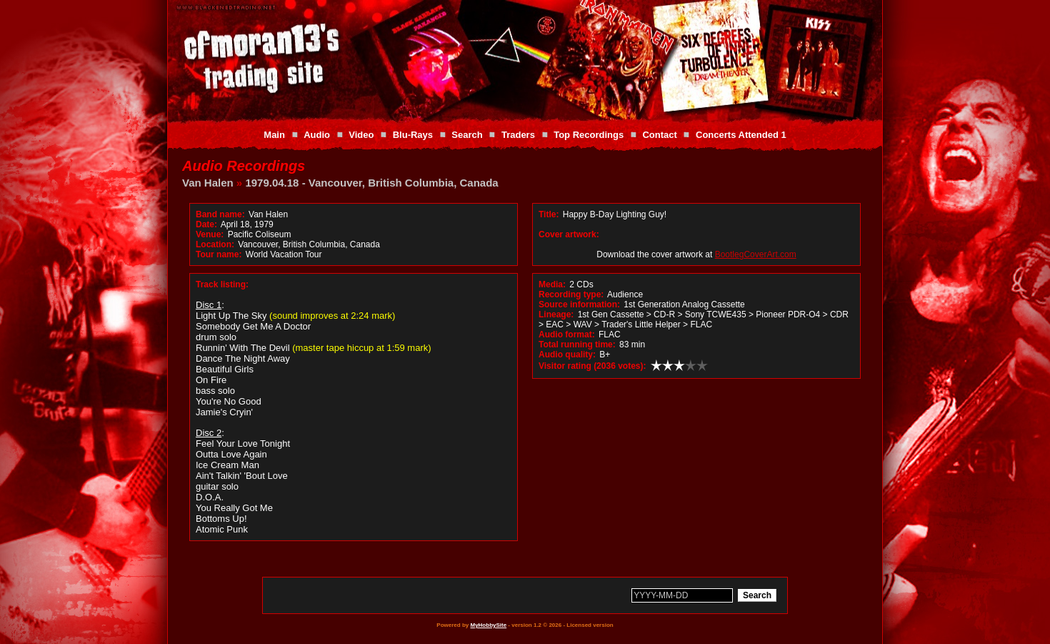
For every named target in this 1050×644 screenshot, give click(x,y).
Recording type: (571, 294)
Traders (518, 134)
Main (274, 134)
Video (361, 134)
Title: (550, 214)
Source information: (579, 304)
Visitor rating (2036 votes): (592, 366)
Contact (659, 134)
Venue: (210, 234)
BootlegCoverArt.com (755, 254)
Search (466, 134)
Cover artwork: (569, 234)
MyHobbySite (488, 625)
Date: (206, 224)
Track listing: (222, 284)
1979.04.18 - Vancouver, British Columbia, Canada (371, 183)
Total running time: (577, 345)
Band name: (220, 214)
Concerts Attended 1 (741, 134)
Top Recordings (589, 134)
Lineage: (556, 314)
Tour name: (218, 254)
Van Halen (208, 183)
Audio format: (567, 335)
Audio (317, 134)
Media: (552, 284)
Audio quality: (567, 355)
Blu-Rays (413, 134)
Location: (215, 244)
